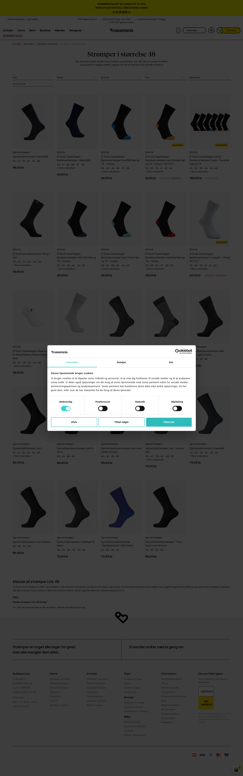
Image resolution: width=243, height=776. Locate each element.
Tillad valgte (121, 422)
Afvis (74, 422)
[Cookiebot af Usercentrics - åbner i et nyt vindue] (177, 351)
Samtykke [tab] (72, 362)
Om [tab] (171, 362)
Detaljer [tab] (121, 362)
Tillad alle (169, 422)
